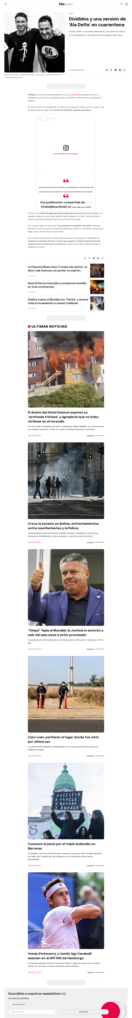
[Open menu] (5, 4)
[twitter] (115, 70)
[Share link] (124, 70)
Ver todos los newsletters (18, 998)
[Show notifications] (126, 4)
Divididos (89, 203)
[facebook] (111, 70)
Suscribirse (83, 1012)
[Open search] (121, 4)
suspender (75, 95)
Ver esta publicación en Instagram (66, 154)
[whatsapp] (107, 70)
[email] (120, 70)
